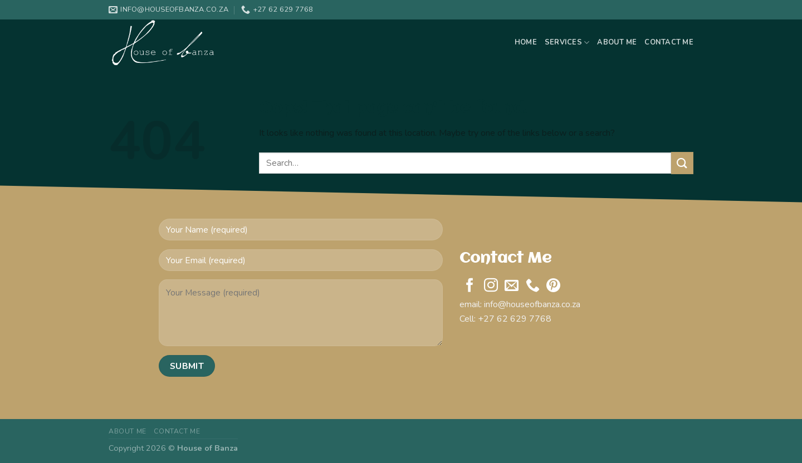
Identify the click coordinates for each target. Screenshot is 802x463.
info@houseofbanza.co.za (532, 304)
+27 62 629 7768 (514, 319)
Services (567, 42)
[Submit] (682, 163)
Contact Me (668, 42)
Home (526, 42)
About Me (617, 42)
